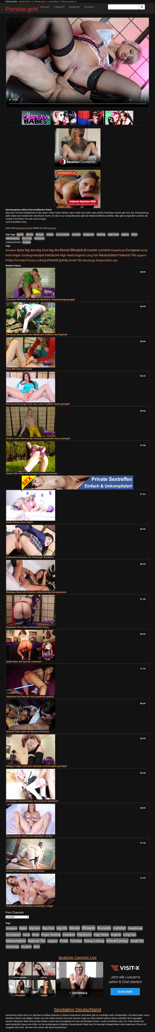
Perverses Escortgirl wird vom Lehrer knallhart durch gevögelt (38, 404)
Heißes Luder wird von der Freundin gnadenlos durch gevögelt (38, 438)
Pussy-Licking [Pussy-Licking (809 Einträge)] (36, 260)
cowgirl (50, 234)
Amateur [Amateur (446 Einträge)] (11, 250)
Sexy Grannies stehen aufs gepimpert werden (29, 836)
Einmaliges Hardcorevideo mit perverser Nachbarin (32, 801)
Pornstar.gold (22, 9)
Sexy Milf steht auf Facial (19, 369)
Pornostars (89, 7)
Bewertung (74, 7)
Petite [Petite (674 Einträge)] (9, 260)
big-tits (20, 234)
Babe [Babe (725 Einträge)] (20, 250)
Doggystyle (88, 234)
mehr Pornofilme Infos (16, 222)
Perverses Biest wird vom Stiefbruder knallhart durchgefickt (36, 334)
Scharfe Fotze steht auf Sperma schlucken (27, 731)
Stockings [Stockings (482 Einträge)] (88, 260)
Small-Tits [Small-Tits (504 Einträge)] (75, 260)
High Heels (113, 234)
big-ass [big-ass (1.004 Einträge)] (30, 250)
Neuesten (44, 7)
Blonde (29, 234)
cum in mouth (62, 234)
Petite (134, 234)
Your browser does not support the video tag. (77, 62)
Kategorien (59, 7)
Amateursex (39, 1)
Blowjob (39, 234)
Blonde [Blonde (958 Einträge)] (65, 250)
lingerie (125, 234)
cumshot (76, 234)
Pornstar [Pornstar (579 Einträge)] (20, 260)
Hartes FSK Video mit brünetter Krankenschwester (32, 473)
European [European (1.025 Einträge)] (133, 250)
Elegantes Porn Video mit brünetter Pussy (27, 627)
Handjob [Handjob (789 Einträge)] (38, 255)
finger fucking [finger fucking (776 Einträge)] (22, 255)
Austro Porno (25, 1)
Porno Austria (68, 1)
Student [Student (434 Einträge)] (101, 260)
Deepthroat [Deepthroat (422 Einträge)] (118, 250)
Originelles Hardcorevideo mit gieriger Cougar (29, 906)
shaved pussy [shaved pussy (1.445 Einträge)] (57, 260)
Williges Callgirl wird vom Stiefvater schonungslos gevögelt (36, 766)
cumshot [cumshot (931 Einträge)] (104, 250)
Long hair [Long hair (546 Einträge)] (92, 255)
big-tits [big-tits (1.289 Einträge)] (54, 250)
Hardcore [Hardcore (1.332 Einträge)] (52, 255)
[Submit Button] (142, 7)
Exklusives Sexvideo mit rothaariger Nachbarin (30, 557)
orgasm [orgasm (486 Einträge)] (141, 255)
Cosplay (26, 242)
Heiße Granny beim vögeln (19, 522)
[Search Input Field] (123, 7)
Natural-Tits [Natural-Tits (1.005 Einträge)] (127, 255)
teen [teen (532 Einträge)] (109, 260)
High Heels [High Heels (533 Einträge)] (67, 255)
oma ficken (53, 1)
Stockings (27, 238)
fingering (101, 234)
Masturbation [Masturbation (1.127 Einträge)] (108, 255)
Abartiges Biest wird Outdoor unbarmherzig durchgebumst (36, 592)
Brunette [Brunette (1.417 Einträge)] (90, 250)
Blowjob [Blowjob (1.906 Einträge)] (76, 250)
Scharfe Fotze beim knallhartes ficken (25, 871)
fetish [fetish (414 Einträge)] (9, 255)
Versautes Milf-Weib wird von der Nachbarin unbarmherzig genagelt (40, 299)
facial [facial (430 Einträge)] (144, 250)
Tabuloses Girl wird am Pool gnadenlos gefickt (30, 696)
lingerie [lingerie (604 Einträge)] (80, 255)
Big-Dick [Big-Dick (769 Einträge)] (42, 250)
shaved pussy (12, 238)
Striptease (39, 238)
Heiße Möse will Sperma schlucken (24, 661)
